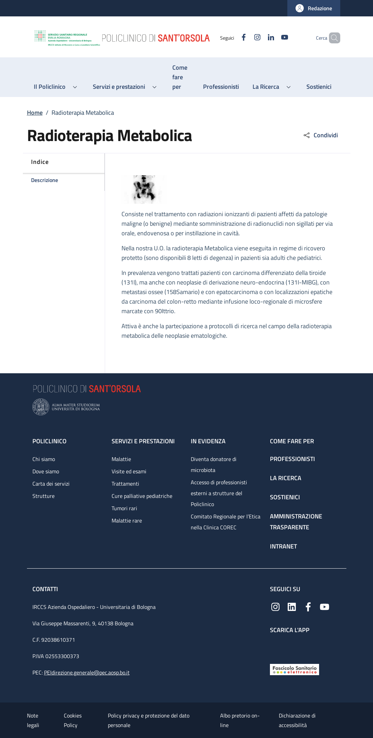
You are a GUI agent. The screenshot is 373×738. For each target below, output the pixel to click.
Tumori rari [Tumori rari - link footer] (124, 508)
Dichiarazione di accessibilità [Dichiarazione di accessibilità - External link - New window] (297, 720)
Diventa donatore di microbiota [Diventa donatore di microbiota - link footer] (213, 464)
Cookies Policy (73, 720)
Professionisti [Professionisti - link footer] (292, 458)
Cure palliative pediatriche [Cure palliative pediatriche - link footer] (142, 496)
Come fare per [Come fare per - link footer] (292, 441)
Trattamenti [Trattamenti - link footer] (125, 483)
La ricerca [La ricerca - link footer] (285, 478)
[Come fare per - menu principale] (181, 77)
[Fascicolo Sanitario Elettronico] (294, 668)
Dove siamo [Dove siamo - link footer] (45, 471)
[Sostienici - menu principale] (319, 86)
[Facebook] (232, 37)
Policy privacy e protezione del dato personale (148, 720)
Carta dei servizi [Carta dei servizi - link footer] (51, 483)
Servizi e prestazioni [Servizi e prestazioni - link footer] (143, 441)
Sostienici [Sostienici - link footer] (285, 497)
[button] (313, 8)
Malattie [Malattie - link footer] (121, 459)
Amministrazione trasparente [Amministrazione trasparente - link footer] (296, 522)
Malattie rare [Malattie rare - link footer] (127, 520)
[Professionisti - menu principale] (221, 86)
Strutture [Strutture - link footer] (43, 496)
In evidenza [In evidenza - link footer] (208, 441)
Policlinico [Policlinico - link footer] (49, 441)
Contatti (45, 589)
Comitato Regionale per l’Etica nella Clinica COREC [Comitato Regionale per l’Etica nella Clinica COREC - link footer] (225, 521)
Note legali (33, 720)
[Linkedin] (259, 37)
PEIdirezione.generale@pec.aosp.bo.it (87, 672)
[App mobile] (275, 647)
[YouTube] (273, 37)
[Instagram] (246, 37)
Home (35, 112)
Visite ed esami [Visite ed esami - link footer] (129, 471)
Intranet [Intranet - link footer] (283, 546)
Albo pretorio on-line (240, 720)
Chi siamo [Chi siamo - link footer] (43, 459)
